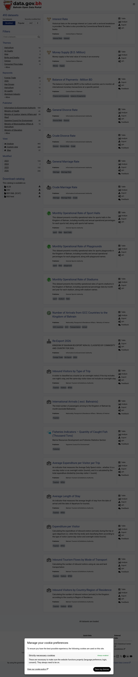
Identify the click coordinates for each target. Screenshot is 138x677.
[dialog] (69, 656)
